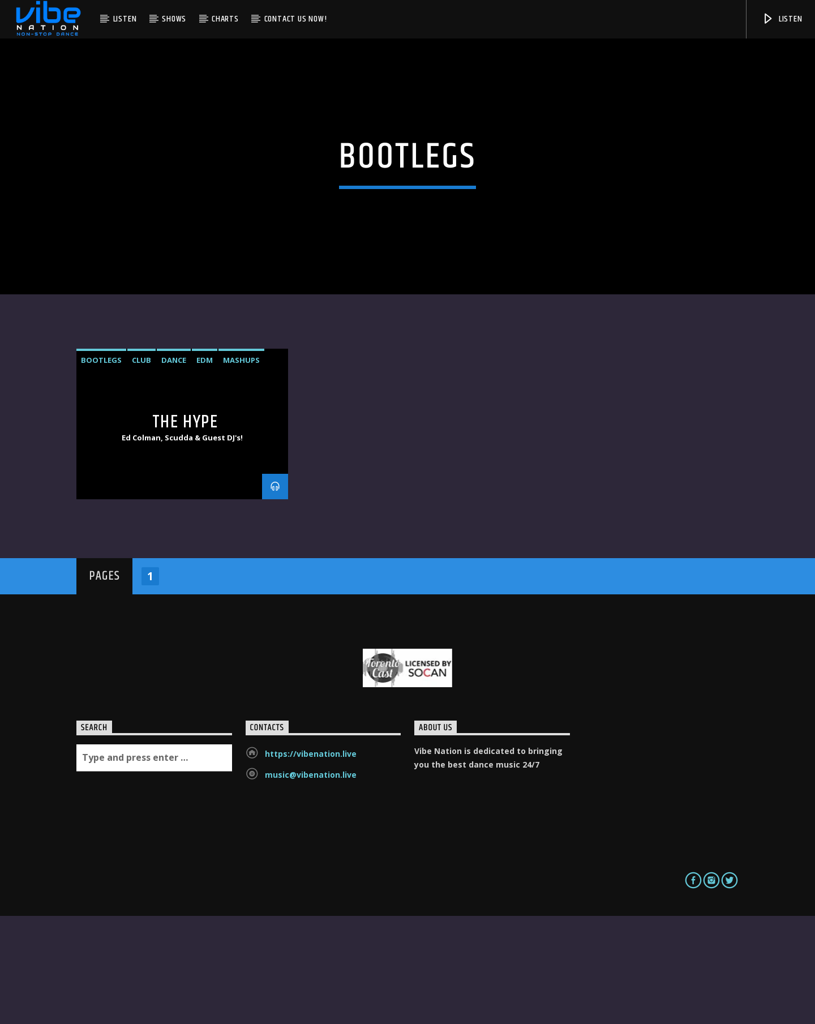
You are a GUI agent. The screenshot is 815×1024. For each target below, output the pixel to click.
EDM (204, 469)
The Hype (185, 530)
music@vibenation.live (311, 882)
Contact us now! (295, 19)
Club (141, 469)
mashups (241, 469)
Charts (225, 19)
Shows (174, 19)
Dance (173, 469)
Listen (125, 19)
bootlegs (101, 469)
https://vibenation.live (311, 861)
